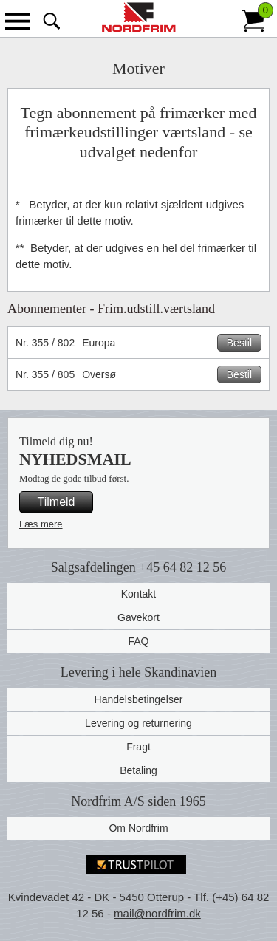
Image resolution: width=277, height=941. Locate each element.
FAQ (138, 641)
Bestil (239, 343)
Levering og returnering (138, 723)
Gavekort (138, 617)
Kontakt (138, 594)
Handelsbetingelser (139, 699)
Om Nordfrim (138, 828)
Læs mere (41, 524)
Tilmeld (56, 502)
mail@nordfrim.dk (157, 913)
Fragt (138, 747)
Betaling (138, 770)
